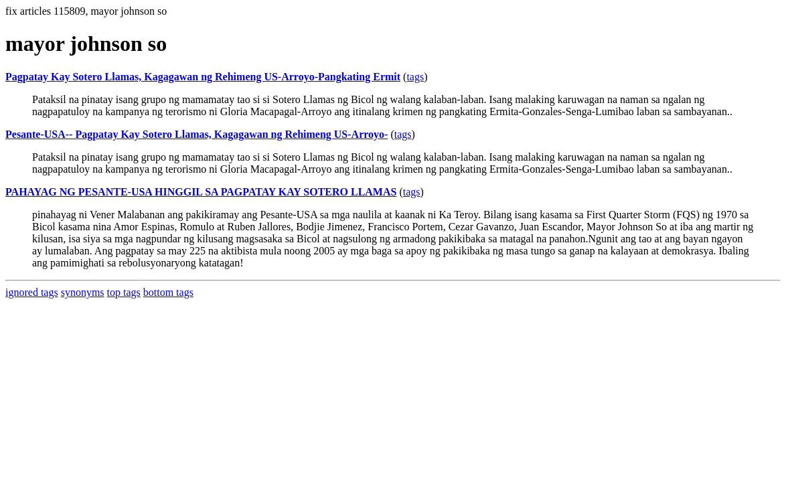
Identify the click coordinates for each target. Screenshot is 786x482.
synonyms (82, 292)
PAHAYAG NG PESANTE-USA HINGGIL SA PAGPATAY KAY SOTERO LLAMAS (200, 191)
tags (415, 76)
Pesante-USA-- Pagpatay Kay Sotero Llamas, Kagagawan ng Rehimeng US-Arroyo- (196, 134)
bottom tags (168, 292)
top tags (124, 292)
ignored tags (31, 292)
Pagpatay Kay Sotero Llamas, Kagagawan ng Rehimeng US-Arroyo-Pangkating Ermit (202, 76)
